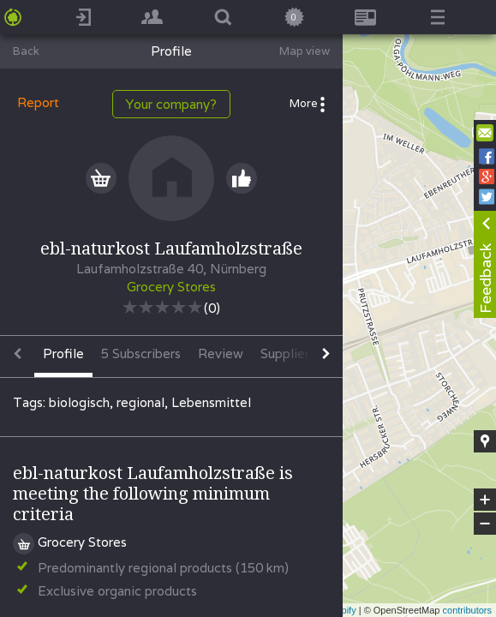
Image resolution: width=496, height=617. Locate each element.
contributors (467, 610)
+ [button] (485, 499)
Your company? (171, 104)
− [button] (485, 523)
